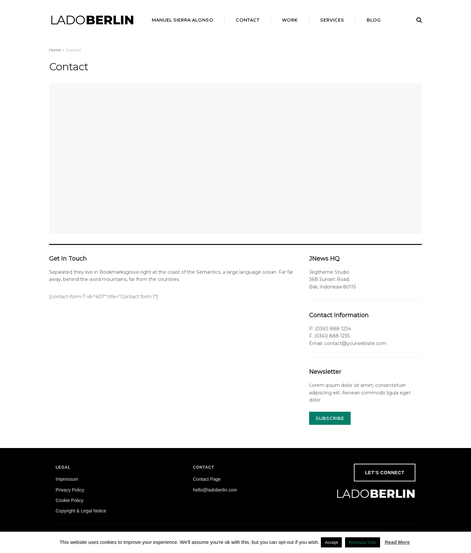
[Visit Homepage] (92, 20)
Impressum (67, 479)
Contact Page (207, 479)
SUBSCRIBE (330, 418)
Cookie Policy (69, 500)
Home (55, 49)
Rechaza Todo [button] (362, 542)
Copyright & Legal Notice (81, 510)
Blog (374, 20)
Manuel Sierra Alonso (182, 20)
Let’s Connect (384, 472)
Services (332, 20)
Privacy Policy (70, 490)
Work (290, 20)
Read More (397, 542)
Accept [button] (331, 542)
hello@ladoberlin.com (215, 490)
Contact (247, 20)
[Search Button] (419, 20)
